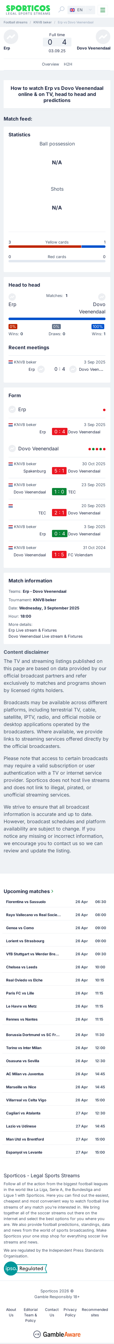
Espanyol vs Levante (24, 1152)
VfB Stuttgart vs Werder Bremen (34, 954)
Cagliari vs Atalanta (23, 1113)
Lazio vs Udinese (21, 1126)
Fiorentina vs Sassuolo (26, 901)
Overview (50, 64)
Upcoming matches (29, 891)
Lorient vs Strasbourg (25, 941)
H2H (68, 64)
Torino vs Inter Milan (23, 1048)
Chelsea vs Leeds (21, 967)
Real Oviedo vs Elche (24, 980)
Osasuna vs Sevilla (22, 1061)
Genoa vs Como (20, 928)
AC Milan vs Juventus (25, 1074)
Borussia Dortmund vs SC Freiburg (35, 1034)
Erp (12, 304)
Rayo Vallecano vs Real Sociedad (35, 914)
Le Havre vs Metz (21, 1006)
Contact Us (52, 1312)
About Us (11, 1312)
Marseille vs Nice (21, 1087)
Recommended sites (95, 1312)
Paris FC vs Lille (20, 993)
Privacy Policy (70, 1312)
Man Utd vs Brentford (25, 1139)
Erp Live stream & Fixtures (33, 630)
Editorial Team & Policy (31, 1315)
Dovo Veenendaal (92, 308)
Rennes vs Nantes (22, 1019)
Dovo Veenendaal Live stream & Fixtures (46, 636)
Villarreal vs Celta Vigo (26, 1100)
